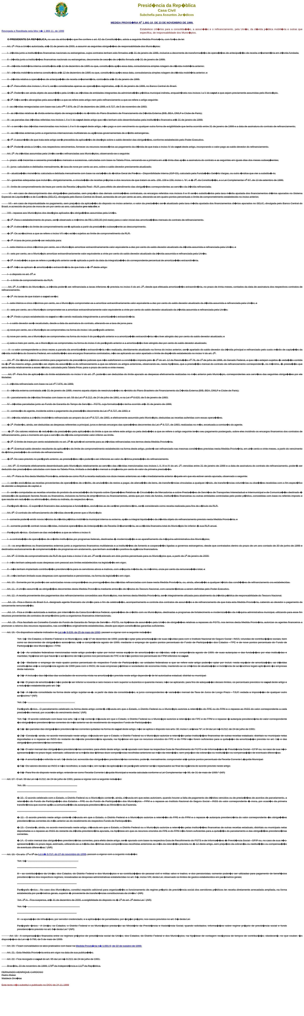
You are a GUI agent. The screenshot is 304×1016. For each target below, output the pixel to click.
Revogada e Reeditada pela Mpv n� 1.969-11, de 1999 (33, 30)
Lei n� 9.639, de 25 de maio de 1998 (79, 632)
